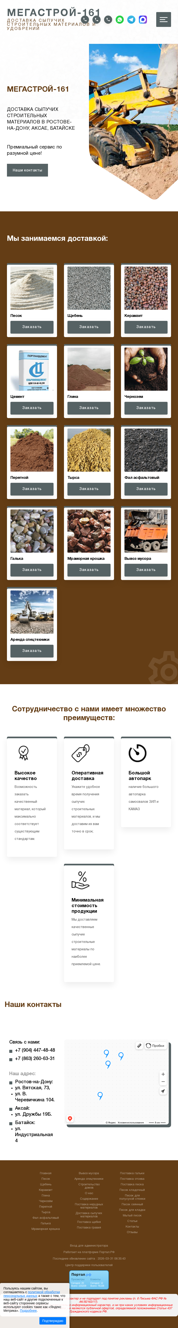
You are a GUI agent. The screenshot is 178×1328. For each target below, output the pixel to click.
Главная (45, 1173)
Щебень (45, 1184)
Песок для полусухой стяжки (132, 1197)
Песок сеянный (132, 1204)
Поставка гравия (89, 1227)
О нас (89, 1193)
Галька (46, 1223)
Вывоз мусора (89, 1173)
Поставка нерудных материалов (89, 1206)
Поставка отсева (132, 1179)
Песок (45, 1179)
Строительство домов (89, 1186)
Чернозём (46, 1201)
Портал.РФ (106, 1252)
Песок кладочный (132, 1190)
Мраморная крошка (46, 1229)
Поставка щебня (89, 1222)
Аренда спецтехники (88, 1179)
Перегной (45, 1207)
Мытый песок (132, 1215)
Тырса (45, 1212)
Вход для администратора (89, 1245)
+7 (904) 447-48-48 (35, 1050)
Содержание (89, 1199)
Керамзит (45, 1190)
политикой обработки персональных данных (31, 1294)
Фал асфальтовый (45, 1218)
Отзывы (132, 1232)
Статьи (132, 1221)
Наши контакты (27, 170)
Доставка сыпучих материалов (89, 1215)
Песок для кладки (132, 1210)
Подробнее (28, 1310)
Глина (46, 1195)
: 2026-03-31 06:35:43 (110, 1258)
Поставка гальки (132, 1173)
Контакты (132, 1226)
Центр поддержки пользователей (89, 1265)
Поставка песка (132, 1184)
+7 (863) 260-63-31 (35, 1059)
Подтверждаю (52, 1321)
